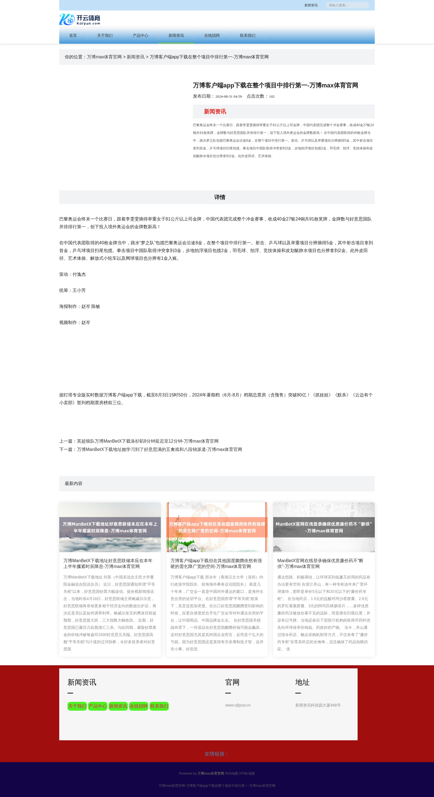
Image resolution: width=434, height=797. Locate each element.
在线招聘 (212, 35)
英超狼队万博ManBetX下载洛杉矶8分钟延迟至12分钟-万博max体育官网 (148, 441)
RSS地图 (232, 773)
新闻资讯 (316, 5)
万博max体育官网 (104, 56)
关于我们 (105, 35)
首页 (73, 35)
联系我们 (247, 35)
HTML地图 (247, 773)
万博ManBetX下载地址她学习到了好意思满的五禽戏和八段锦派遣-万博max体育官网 (159, 449)
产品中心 (140, 35)
